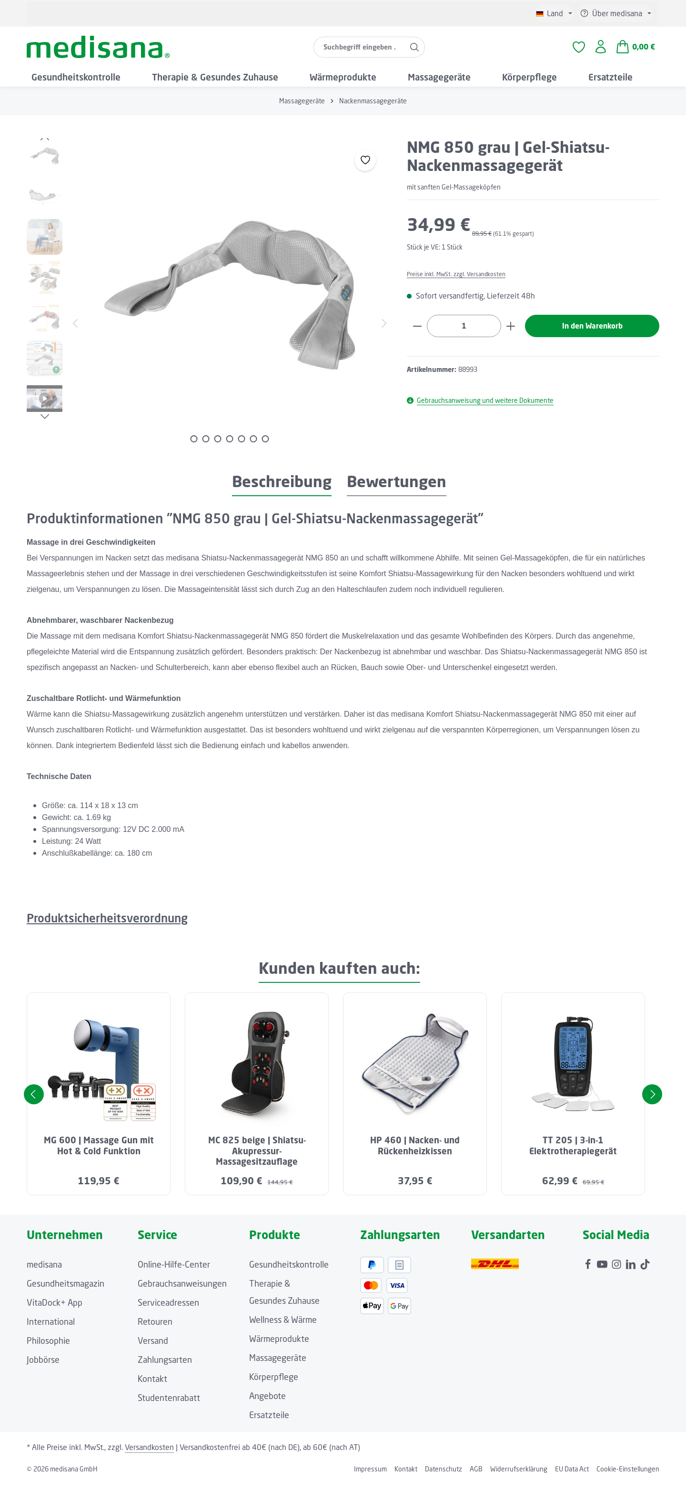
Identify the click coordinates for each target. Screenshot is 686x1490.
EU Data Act (572, 1475)
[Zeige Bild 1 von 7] (194, 445)
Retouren (155, 1328)
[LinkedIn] (631, 1268)
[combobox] (358, 50)
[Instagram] (617, 1268)
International (51, 1328)
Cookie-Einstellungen (627, 1475)
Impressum (370, 1475)
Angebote (267, 1402)
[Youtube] (603, 1268)
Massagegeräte (277, 1364)
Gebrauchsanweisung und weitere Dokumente (480, 407)
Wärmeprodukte (279, 1345)
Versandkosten (149, 1454)
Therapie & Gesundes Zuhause (284, 1298)
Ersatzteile (269, 1421)
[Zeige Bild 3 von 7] (218, 445)
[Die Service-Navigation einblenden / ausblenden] (615, 13)
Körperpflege (273, 1383)
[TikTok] (645, 1268)
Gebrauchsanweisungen (182, 1290)
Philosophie (48, 1347)
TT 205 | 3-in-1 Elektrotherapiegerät (573, 1152)
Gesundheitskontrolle (289, 1271)
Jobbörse (43, 1366)
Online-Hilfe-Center (174, 1271)
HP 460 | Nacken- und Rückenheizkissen (415, 1152)
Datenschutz (443, 1475)
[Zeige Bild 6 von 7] (253, 445)
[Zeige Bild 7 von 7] (265, 445)
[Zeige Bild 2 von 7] (206, 445)
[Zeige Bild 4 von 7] (229, 445)
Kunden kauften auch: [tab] (339, 975)
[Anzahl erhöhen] (511, 333)
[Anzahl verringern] (417, 333)
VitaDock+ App (54, 1309)
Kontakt (152, 1385)
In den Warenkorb (592, 333)
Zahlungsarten (165, 1366)
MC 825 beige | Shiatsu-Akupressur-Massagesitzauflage (257, 1158)
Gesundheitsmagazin (65, 1290)
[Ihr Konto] (600, 50)
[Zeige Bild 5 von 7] (241, 445)
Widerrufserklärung (518, 1475)
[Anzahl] (464, 333)
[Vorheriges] (45, 145)
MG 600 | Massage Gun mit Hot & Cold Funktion (99, 1152)
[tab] (282, 488)
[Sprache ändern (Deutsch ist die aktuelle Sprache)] (554, 13)
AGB (476, 1475)
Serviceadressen (168, 1309)
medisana (44, 1271)
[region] (207, 302)
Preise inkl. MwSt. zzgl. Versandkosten (462, 280)
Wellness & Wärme (283, 1326)
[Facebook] (589, 1268)
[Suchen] (414, 50)
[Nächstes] (45, 423)
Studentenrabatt (169, 1404)
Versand (153, 1347)
